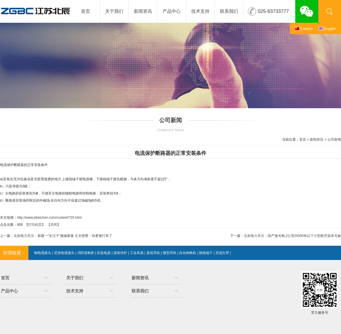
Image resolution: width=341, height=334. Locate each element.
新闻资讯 (143, 11)
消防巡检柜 (85, 253)
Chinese (306, 29)
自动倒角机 (187, 253)
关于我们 (114, 11)
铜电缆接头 (42, 253)
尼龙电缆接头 (64, 253)
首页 (85, 11)
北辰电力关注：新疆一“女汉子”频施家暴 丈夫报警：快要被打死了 (63, 236)
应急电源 (104, 253)
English (330, 29)
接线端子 (206, 253)
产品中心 (172, 11)
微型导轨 (169, 253)
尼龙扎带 (222, 253)
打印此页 (35, 225)
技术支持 (200, 11)
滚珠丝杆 (120, 253)
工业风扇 (137, 253)
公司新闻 (334, 140)
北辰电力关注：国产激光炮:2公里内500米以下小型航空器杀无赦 (292, 236)
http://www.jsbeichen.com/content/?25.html (49, 218)
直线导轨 (153, 253)
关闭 (53, 225)
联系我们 (229, 11)
